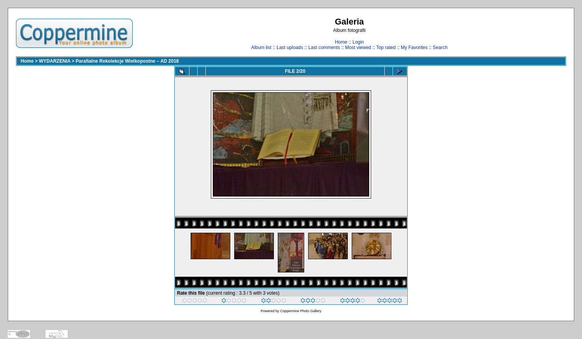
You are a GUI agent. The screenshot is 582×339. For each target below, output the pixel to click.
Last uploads (290, 47)
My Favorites (414, 47)
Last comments (324, 47)
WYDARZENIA (54, 61)
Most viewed (358, 47)
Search (440, 47)
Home (341, 42)
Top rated (386, 47)
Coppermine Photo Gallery (300, 311)
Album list (261, 47)
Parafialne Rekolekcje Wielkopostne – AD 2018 (127, 61)
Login (358, 42)
